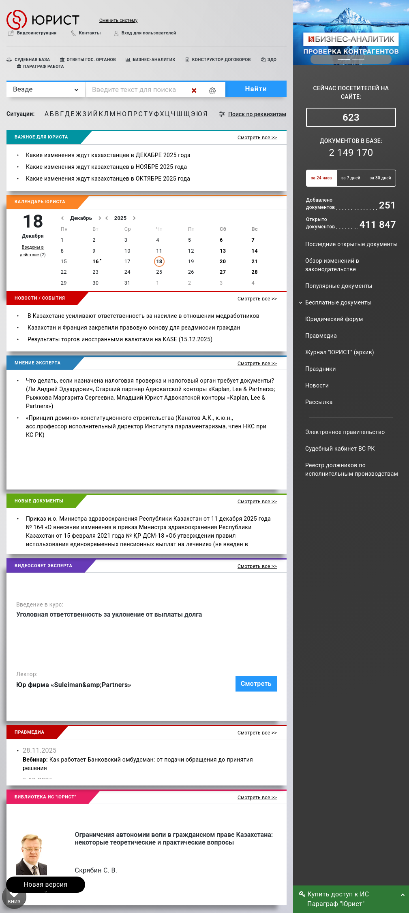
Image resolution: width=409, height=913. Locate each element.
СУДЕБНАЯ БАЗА (28, 59)
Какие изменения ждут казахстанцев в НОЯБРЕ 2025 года (106, 167)
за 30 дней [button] (380, 178)
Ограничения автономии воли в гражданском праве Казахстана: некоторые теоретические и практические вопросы (174, 838)
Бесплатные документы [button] (338, 302)
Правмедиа (321, 335)
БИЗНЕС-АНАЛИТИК (151, 59)
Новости (317, 385)
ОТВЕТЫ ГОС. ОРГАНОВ (88, 59)
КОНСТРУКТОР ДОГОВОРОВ (218, 59)
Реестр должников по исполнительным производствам (351, 469)
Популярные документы (339, 286)
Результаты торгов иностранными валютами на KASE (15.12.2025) (120, 339)
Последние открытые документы (351, 244)
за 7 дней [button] (350, 178)
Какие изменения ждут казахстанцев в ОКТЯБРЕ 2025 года (108, 178)
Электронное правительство (345, 432)
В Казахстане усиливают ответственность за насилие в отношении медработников (143, 316)
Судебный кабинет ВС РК (340, 448)
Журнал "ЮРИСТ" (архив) (339, 352)
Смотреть (256, 683)
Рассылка (319, 402)
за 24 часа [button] (321, 178)
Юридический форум (334, 319)
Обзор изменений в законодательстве (332, 265)
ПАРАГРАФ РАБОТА (40, 66)
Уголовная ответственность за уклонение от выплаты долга (109, 614)
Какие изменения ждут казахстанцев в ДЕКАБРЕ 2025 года (108, 155)
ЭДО (269, 59)
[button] (108, 19)
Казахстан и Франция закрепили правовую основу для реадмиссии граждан (134, 327)
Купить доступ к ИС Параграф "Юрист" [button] (336, 899)
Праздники (320, 369)
